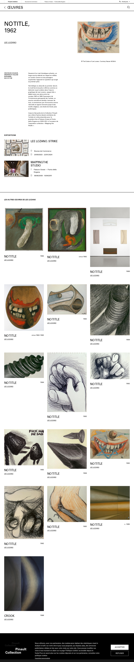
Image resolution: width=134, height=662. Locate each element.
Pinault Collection (13, 1)
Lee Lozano (10, 42)
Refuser (120, 653)
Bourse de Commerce (31, 1)
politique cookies (41, 656)
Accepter (119, 647)
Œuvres (15, 7)
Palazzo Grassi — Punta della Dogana (55, 1)
